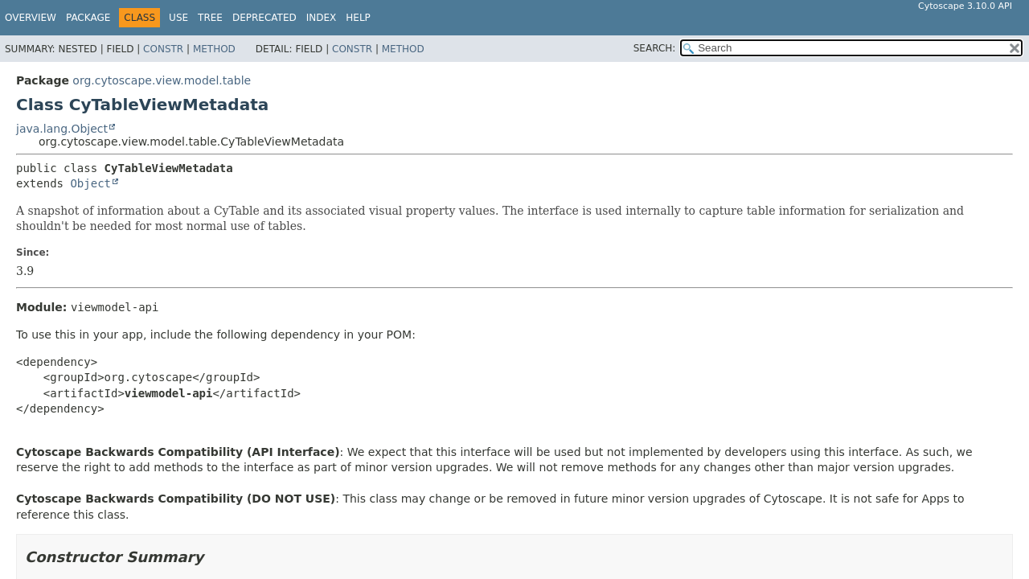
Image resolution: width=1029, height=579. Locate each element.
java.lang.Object (62, 128)
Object (90, 183)
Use (178, 17)
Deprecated (264, 17)
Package (88, 17)
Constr (163, 49)
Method (214, 49)
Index (321, 17)
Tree (210, 17)
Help (358, 17)
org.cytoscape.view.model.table (161, 80)
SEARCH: (654, 48)
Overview (30, 17)
